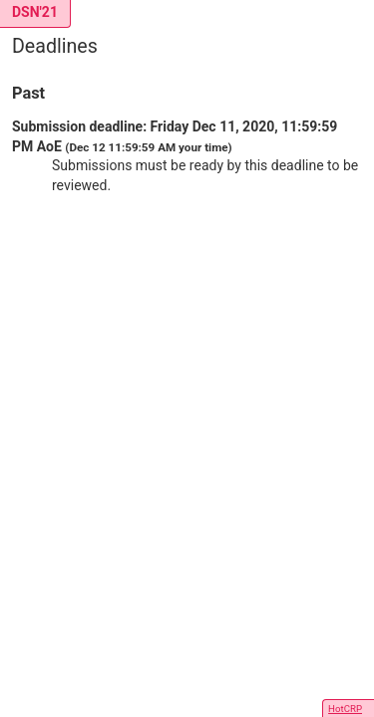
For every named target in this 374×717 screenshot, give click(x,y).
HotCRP (345, 708)
